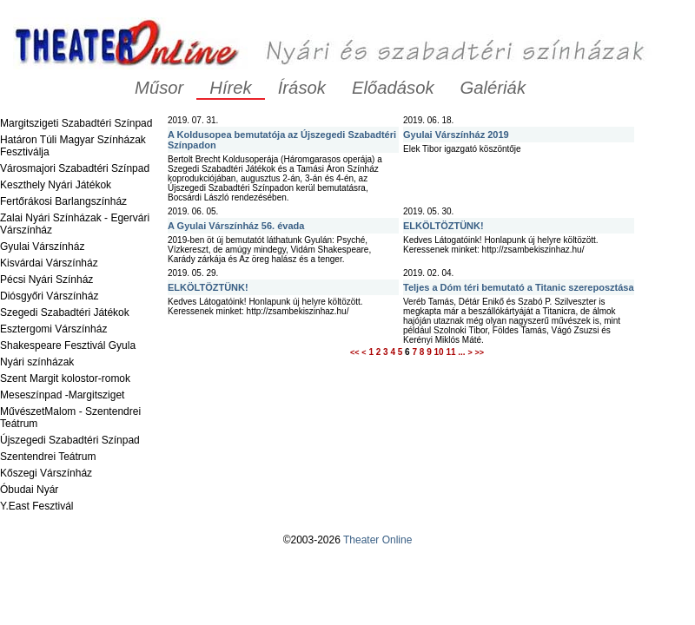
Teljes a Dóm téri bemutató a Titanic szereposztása (518, 287)
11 (450, 352)
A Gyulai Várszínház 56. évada (236, 225)
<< (355, 352)
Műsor (159, 87)
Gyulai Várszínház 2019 (456, 134)
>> (479, 352)
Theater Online (377, 540)
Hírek (230, 87)
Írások (302, 87)
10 (438, 352)
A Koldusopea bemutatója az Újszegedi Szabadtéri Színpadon (282, 139)
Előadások (393, 87)
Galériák (493, 87)
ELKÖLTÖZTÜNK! (443, 225)
